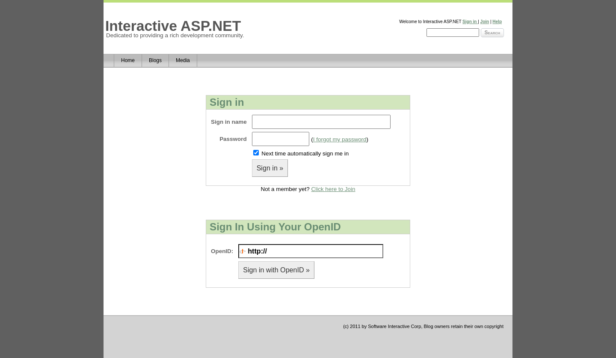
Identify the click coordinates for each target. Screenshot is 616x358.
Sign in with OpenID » (276, 270)
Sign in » (270, 168)
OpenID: (222, 251)
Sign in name (229, 122)
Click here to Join (333, 189)
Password (232, 139)
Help (497, 21)
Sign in (470, 21)
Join (484, 21)
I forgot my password (340, 139)
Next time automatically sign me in (305, 153)
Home (128, 60)
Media (183, 60)
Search (492, 33)
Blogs (155, 60)
